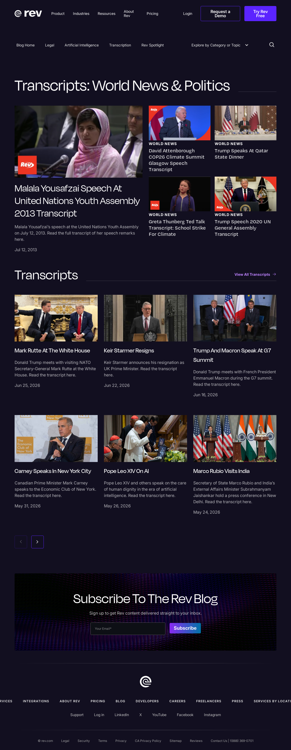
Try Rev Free (260, 13)
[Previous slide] (21, 542)
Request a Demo (220, 13)
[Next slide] (37, 542)
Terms (102, 741)
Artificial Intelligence (82, 45)
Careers (177, 701)
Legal (49, 45)
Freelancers (208, 701)
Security (84, 741)
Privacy (121, 741)
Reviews (196, 741)
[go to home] (145, 681)
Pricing (98, 701)
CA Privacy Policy (148, 741)
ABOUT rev (70, 701)
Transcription (120, 45)
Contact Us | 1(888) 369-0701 (232, 741)
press (237, 701)
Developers (147, 701)
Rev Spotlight (152, 45)
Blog (120, 701)
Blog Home (25, 45)
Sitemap (176, 741)
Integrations (36, 701)
